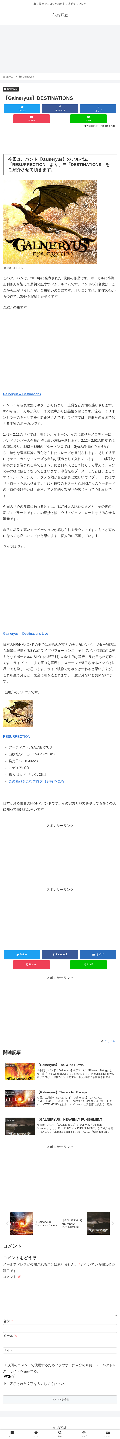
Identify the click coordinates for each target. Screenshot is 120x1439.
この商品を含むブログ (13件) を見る (36, 781)
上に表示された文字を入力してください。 (35, 1384)
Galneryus (11, 89)
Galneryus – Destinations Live (25, 634)
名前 (8, 1321)
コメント (12, 1277)
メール (10, 1336)
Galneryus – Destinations (22, 394)
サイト (8, 1351)
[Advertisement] (60, 140)
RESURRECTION (16, 737)
